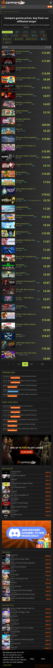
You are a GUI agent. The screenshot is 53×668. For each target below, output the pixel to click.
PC (17, 32)
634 (25, 364)
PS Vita (14, 35)
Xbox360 (19, 39)
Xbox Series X (31, 39)
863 (42, 364)
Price (48, 47)
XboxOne (7, 39)
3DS (43, 35)
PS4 (33, 32)
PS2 (5, 35)
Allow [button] (43, 659)
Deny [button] (32, 659)
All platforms (7, 32)
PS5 (25, 32)
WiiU (34, 35)
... (13, 364)
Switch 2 (7, 42)
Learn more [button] (7, 665)
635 (31, 364)
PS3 (42, 32)
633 (18, 364)
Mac (43, 39)
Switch (25, 35)
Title (4, 47)
